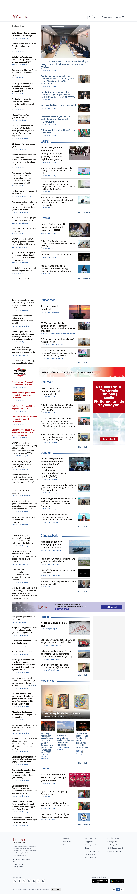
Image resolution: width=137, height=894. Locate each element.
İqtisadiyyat (48, 300)
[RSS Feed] (43, 881)
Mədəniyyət (48, 680)
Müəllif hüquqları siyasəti (115, 848)
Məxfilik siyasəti (112, 845)
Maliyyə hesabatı (90, 857)
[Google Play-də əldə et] (117, 881)
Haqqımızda (89, 842)
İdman (45, 768)
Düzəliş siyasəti (90, 854)
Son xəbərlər (67, 842)
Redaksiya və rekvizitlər (92, 845)
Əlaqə (87, 848)
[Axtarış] (89, 17)
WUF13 (45, 141)
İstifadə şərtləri (112, 842)
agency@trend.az (18, 867)
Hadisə (45, 616)
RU (122, 889)
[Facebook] (19, 881)
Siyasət (45, 218)
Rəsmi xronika (68, 845)
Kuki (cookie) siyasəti (114, 851)
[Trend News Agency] (19, 840)
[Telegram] (34, 881)
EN (114, 889)
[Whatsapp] (15, 881)
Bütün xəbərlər (83, 212)
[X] (24, 881)
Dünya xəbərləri (50, 535)
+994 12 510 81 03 (18, 864)
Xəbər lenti (18, 26)
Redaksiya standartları (92, 851)
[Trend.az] (20, 17)
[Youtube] (29, 881)
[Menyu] (120, 17)
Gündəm (46, 452)
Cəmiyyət (47, 382)
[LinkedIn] (38, 881)
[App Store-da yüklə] (100, 881)
